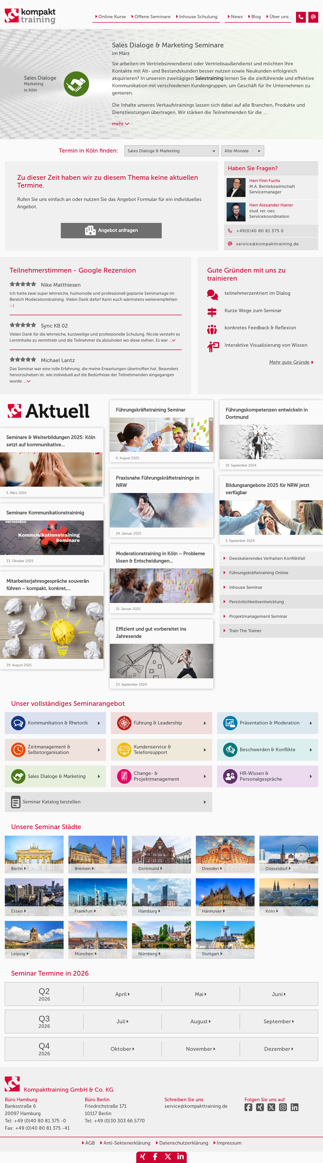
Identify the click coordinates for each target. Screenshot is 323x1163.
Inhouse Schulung (197, 16)
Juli (122, 1021)
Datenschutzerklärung (181, 1143)
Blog (254, 16)
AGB (88, 1143)
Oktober (122, 1049)
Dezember (278, 1049)
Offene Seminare (151, 16)
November (200, 1049)
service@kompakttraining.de (196, 1106)
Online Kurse (110, 16)
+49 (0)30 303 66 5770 (119, 1121)
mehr (120, 124)
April (122, 994)
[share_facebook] (155, 1157)
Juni (279, 994)
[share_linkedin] (180, 1157)
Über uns (277, 16)
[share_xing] (142, 1157)
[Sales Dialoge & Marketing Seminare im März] (301, 17)
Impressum (227, 1143)
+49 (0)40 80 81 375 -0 (40, 1121)
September (279, 1021)
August (201, 1021)
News (235, 16)
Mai (200, 994)
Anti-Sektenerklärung (125, 1143)
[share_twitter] (168, 1157)
